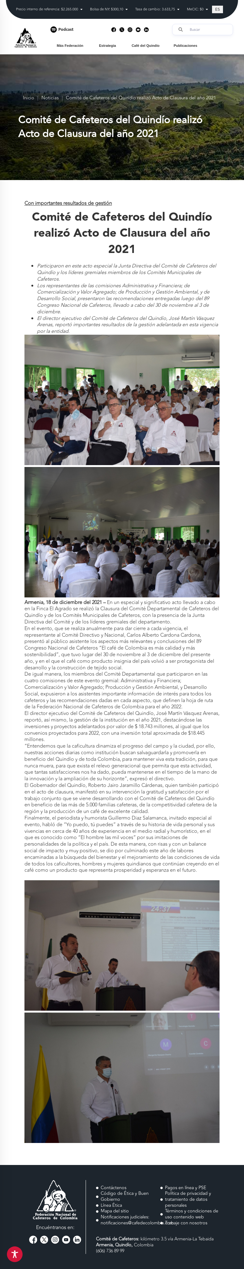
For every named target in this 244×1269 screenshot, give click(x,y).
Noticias (50, 98)
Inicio (28, 98)
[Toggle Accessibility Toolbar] (14, 1254)
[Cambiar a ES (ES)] (217, 9)
